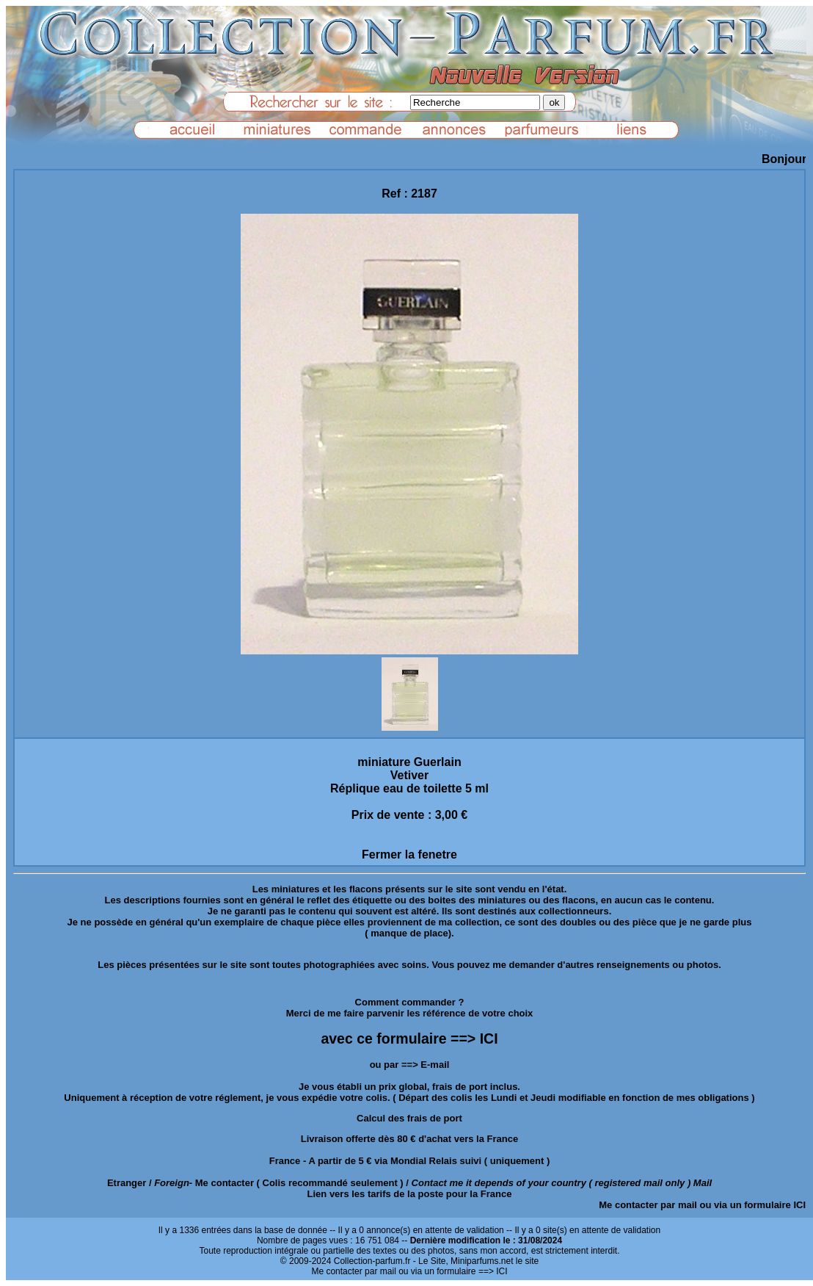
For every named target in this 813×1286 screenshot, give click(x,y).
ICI (799, 1204)
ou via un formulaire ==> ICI (452, 1271)
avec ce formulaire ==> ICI (409, 1038)
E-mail (434, 1064)
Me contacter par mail (648, 1204)
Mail (702, 1182)
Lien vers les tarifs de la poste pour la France (409, 1193)
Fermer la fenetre (409, 854)
